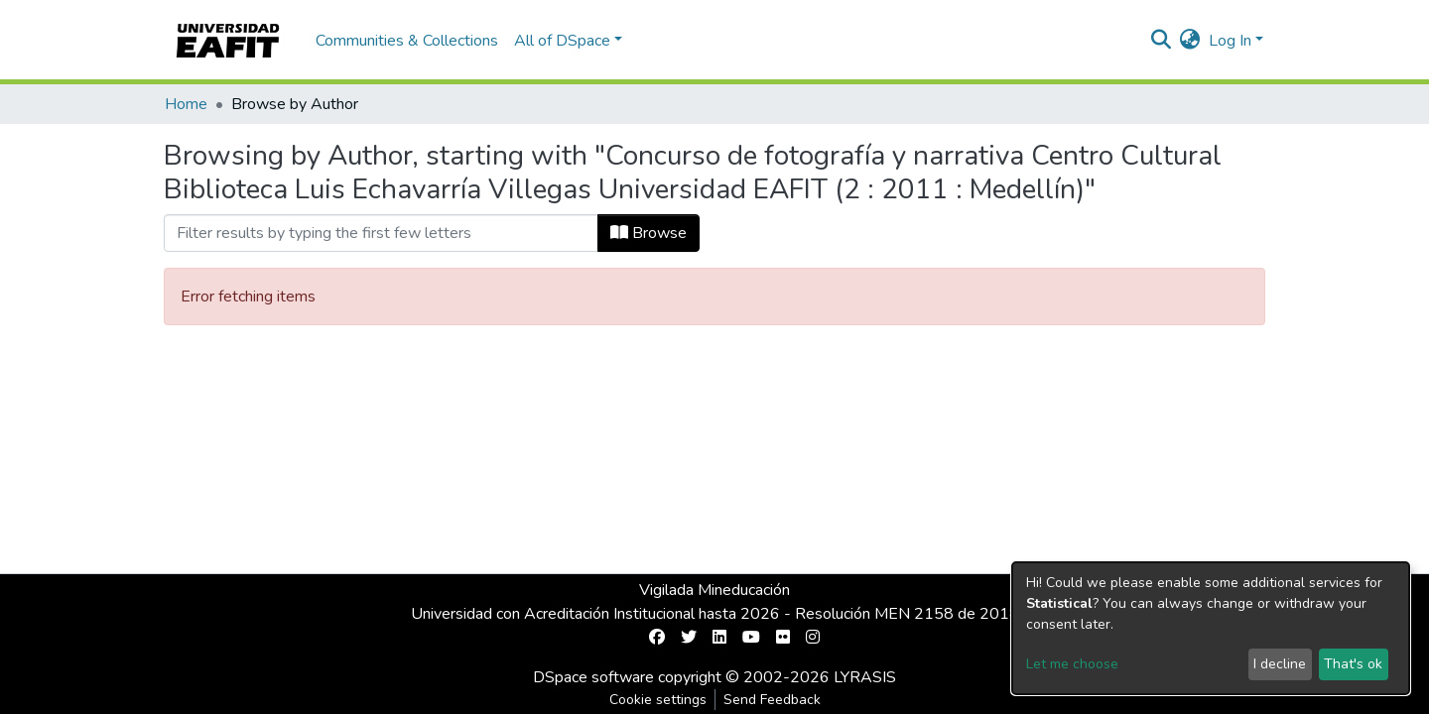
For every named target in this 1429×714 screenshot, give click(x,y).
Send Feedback (772, 699)
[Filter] (381, 233)
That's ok (1353, 663)
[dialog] (1210, 628)
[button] (1190, 41)
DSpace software (593, 677)
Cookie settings (658, 699)
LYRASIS (865, 677)
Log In (1230, 41)
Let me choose (1072, 663)
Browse (648, 233)
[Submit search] (1161, 41)
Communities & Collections (407, 41)
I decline (1279, 663)
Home (186, 104)
